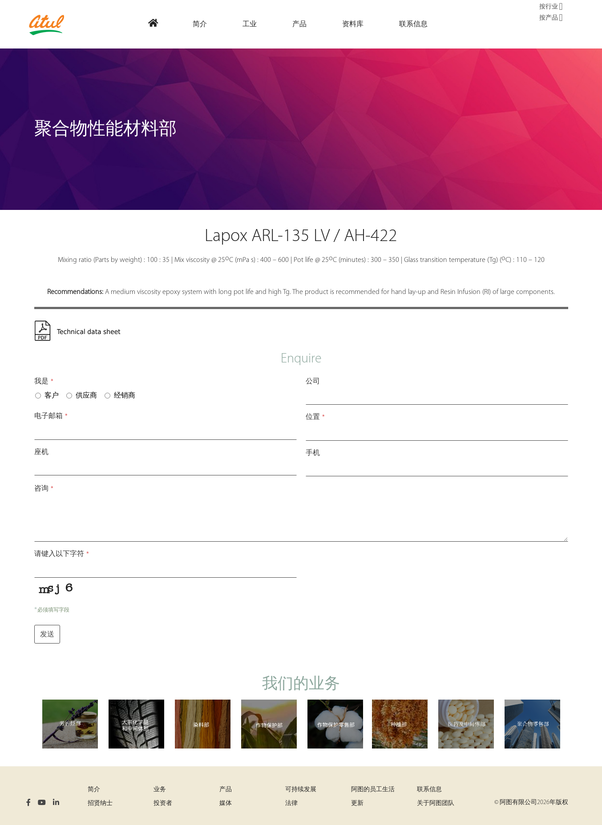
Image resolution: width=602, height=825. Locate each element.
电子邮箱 (51, 416)
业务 (160, 789)
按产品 (550, 18)
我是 (43, 381)
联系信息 (429, 789)
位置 (315, 417)
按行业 (550, 7)
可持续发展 (300, 789)
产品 (225, 789)
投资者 (163, 803)
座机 (41, 452)
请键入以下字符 (61, 554)
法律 (291, 803)
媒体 (225, 803)
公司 (313, 381)
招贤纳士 (100, 803)
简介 (94, 789)
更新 (357, 803)
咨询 (43, 488)
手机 (313, 453)
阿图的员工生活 (373, 789)
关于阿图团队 (435, 803)
